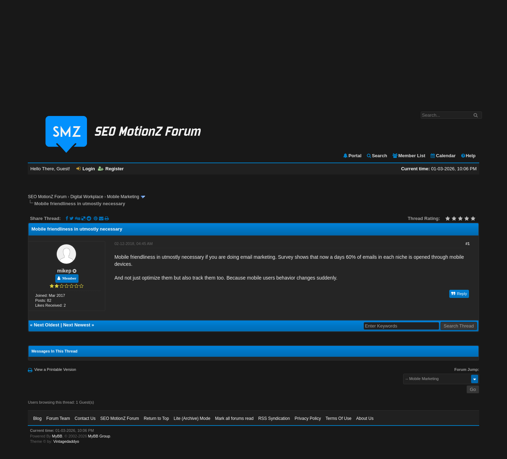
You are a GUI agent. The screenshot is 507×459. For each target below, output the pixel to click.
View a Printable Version (55, 369)
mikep (64, 271)
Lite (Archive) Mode (192, 418)
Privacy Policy (308, 418)
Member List (408, 155)
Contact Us (85, 418)
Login (85, 168)
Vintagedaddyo (66, 441)
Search (376, 155)
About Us (365, 418)
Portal (352, 155)
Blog (37, 418)
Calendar (443, 155)
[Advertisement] (253, 52)
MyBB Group (99, 436)
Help (468, 155)
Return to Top (156, 418)
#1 (467, 243)
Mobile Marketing (123, 196)
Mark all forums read (234, 418)
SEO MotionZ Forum (47, 196)
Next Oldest (46, 325)
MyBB (57, 436)
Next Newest (76, 325)
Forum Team (58, 418)
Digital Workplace (86, 196)
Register (111, 168)
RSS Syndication (274, 418)
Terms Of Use (338, 418)
